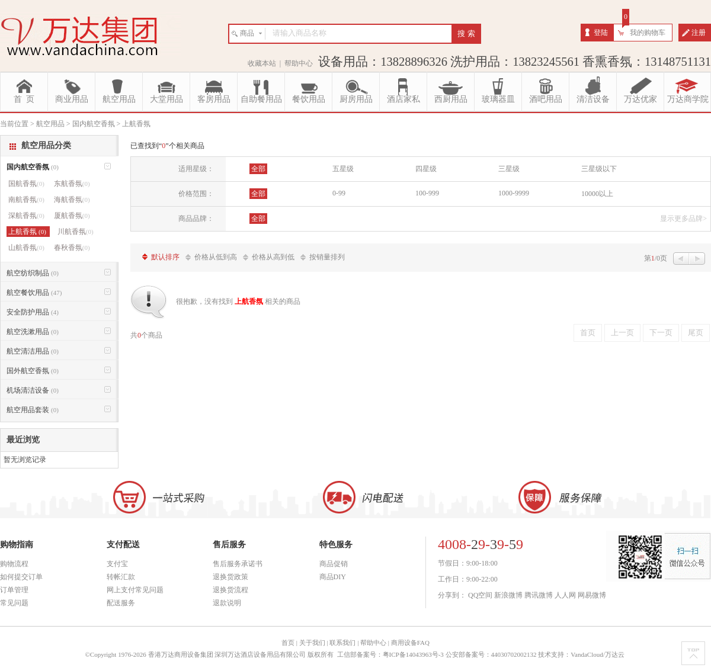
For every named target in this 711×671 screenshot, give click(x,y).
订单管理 (14, 590)
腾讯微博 (538, 595)
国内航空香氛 (33, 167)
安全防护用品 (33, 312)
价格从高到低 (273, 257)
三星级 (509, 169)
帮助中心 (298, 63)
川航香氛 (75, 231)
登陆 (601, 32)
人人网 (565, 595)
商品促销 (333, 564)
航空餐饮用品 (34, 292)
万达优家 (640, 99)
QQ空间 (480, 595)
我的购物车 (647, 32)
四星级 (426, 169)
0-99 (338, 193)
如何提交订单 (21, 577)
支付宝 (117, 564)
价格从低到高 (215, 257)
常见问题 (14, 603)
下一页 (660, 332)
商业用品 (71, 99)
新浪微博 (508, 595)
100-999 (427, 193)
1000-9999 (513, 193)
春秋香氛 (72, 247)
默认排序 (165, 257)
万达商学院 (688, 99)
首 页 (24, 99)
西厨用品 (450, 99)
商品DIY (332, 577)
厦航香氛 (72, 215)
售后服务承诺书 (237, 564)
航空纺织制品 (33, 273)
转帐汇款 (121, 577)
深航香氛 (26, 215)
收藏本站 (262, 63)
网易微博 (592, 595)
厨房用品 (356, 99)
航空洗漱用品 (33, 332)
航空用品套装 (33, 410)
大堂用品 (166, 99)
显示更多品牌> (683, 218)
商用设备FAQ (410, 642)
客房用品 (213, 99)
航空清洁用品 (33, 351)
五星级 (343, 169)
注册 (698, 32)
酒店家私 (403, 99)
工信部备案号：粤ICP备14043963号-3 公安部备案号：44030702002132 (437, 654)
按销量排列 (327, 257)
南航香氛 (26, 199)
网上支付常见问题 (135, 590)
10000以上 (597, 194)
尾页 (695, 332)
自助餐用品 (261, 99)
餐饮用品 (308, 99)
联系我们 (342, 642)
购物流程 (14, 564)
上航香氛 (28, 231)
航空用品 (119, 99)
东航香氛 (72, 183)
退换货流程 (230, 590)
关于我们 (312, 642)
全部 (258, 169)
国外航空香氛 (33, 371)
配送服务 (121, 603)
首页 (587, 332)
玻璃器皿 (498, 99)
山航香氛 (26, 247)
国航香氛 (26, 183)
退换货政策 (230, 577)
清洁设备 (593, 99)
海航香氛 (72, 199)
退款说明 (227, 603)
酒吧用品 (545, 99)
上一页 (622, 332)
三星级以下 (599, 169)
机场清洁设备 (33, 390)
